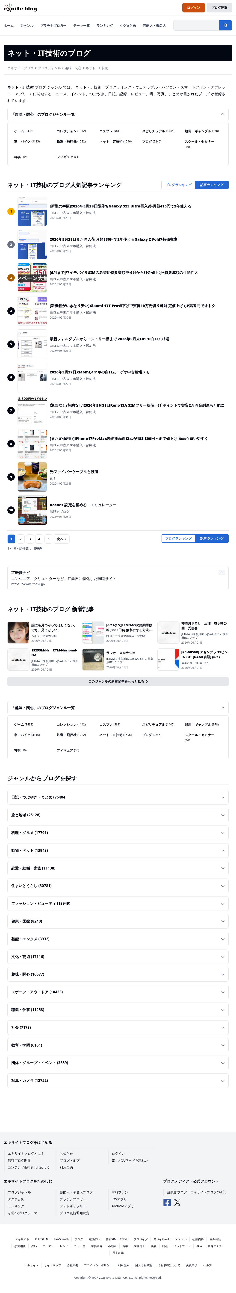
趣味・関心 (73, 68)
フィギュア (68, 156)
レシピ (64, 1246)
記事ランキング (211, 185)
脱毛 (165, 1246)
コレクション (71, 130)
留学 (125, 1246)
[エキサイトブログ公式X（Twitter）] (177, 1202)
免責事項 (191, 1265)
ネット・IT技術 (97, 68)
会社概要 (72, 1265)
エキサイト (22, 1239)
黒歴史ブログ (60, 511)
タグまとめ (16, 1199)
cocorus (181, 1239)
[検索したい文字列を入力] (196, 25)
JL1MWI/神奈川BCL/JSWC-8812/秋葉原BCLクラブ (204, 635)
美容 (153, 1246)
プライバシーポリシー (98, 1265)
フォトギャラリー (73, 1206)
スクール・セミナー (200, 144)
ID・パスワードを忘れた (130, 1160)
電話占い (94, 1239)
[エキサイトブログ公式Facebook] (167, 1202)
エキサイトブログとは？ (26, 1153)
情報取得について (169, 1265)
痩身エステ (215, 1246)
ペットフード (182, 1246)
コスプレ (109, 130)
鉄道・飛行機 (71, 141)
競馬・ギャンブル (202, 130)
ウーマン (48, 1246)
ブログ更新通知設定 (74, 1213)
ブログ (151, 141)
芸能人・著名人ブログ (76, 1192)
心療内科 (198, 1239)
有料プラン (120, 1192)
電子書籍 (118, 1253)
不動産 (112, 1246)
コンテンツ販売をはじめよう (29, 1167)
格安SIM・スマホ (117, 1239)
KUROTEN (41, 1239)
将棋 (20, 156)
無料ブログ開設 (19, 1160)
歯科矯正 (139, 1246)
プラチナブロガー (73, 1199)
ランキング (16, 1206)
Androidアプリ (123, 1206)
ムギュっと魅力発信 (44, 636)
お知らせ (66, 1153)
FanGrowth (61, 1239)
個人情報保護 (143, 1265)
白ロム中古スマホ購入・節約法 (73, 213)
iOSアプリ (119, 1199)
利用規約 (66, 1167)
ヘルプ (207, 1265)
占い (34, 1246)
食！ (53, 478)
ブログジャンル (49, 68)
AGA (199, 1246)
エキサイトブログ (20, 68)
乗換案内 (96, 1246)
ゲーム (23, 130)
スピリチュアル (158, 130)
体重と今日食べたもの (195, 663)
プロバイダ (141, 1239)
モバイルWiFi (162, 1239)
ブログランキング (178, 185)
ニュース (79, 1246)
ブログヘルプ (70, 1160)
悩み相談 (215, 1239)
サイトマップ (52, 1265)
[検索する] (225, 25)
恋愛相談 (20, 1246)
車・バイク (27, 141)
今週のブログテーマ (23, 1213)
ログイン (118, 1153)
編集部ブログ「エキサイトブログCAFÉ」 (197, 1192)
